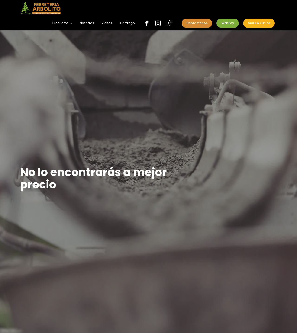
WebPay (227, 23)
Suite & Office (259, 23)
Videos (107, 23)
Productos (60, 23)
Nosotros (87, 23)
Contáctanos (196, 23)
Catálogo (127, 23)
